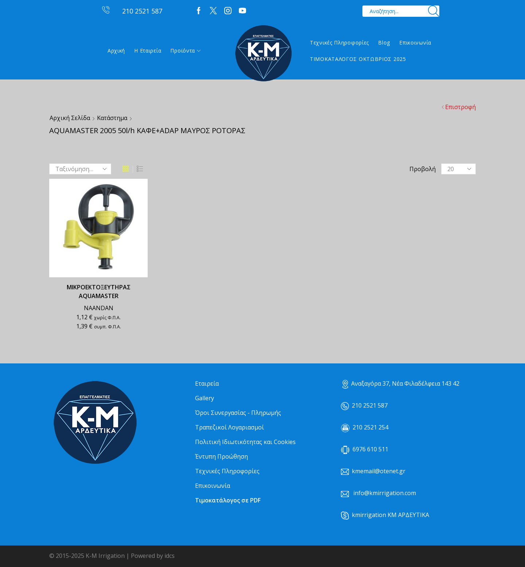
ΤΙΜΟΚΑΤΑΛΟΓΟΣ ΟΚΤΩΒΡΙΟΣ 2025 (358, 58)
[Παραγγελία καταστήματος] (80, 168)
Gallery (204, 398)
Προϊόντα (185, 50)
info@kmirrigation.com (384, 493)
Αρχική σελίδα (70, 118)
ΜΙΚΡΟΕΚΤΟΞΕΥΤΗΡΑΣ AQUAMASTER (99, 291)
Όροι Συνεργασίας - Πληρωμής (238, 413)
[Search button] (433, 11)
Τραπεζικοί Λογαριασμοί (229, 427)
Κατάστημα (112, 118)
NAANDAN (98, 308)
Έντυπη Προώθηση (221, 456)
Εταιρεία (207, 383)
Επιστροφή (460, 107)
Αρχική (116, 50)
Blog (384, 42)
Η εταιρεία (147, 50)
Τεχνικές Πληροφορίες (339, 42)
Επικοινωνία (415, 42)
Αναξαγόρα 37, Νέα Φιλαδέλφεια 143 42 (401, 383)
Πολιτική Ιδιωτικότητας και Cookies (245, 442)
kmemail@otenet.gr (378, 471)
